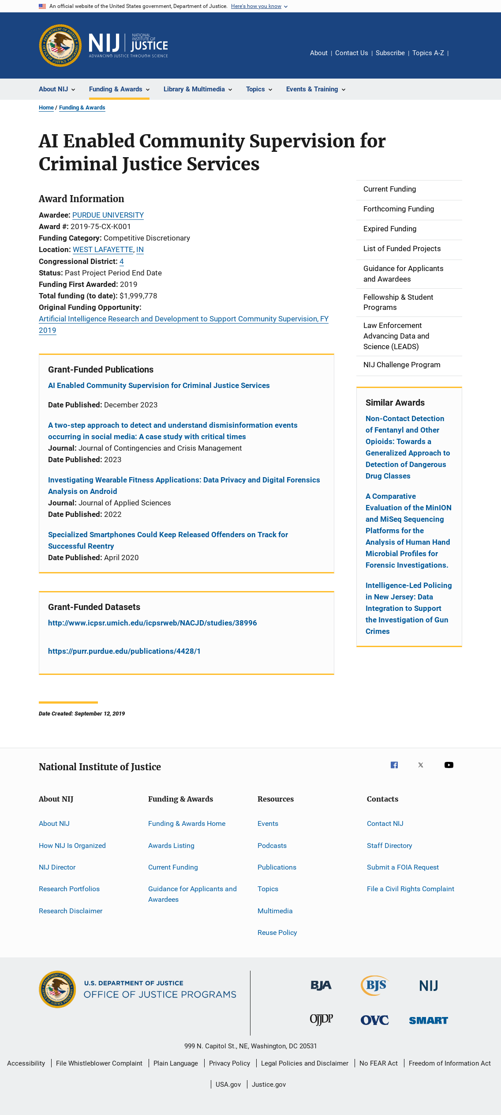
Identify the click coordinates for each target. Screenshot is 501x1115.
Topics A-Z (428, 53)
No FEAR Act (378, 1063)
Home (46, 107)
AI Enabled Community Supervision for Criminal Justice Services (159, 385)
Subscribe (390, 53)
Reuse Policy (277, 932)
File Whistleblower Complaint (99, 1063)
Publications (277, 867)
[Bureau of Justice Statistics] (375, 998)
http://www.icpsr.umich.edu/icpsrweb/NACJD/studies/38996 (152, 622)
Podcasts (272, 845)
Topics (268, 889)
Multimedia (275, 910)
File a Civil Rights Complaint (410, 889)
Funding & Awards (82, 107)
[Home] (128, 45)
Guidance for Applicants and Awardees (192, 894)
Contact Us (351, 53)
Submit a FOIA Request (403, 867)
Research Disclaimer (70, 910)
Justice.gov (269, 1085)
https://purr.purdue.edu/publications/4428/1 (124, 651)
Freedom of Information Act (450, 1063)
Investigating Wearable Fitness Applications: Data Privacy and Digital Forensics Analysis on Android (184, 485)
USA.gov (228, 1085)
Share (462, 59)
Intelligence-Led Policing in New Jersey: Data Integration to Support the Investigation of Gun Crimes (409, 608)
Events (268, 823)
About (319, 53)
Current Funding (173, 867)
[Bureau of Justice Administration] (321, 992)
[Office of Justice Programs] (60, 45)
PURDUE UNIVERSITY (108, 215)
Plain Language (175, 1063)
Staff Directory (389, 845)
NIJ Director (57, 867)
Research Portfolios (69, 889)
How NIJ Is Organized (72, 845)
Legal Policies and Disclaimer (304, 1063)
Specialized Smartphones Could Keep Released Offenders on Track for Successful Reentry (168, 540)
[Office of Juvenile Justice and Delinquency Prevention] (321, 1027)
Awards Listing (171, 845)
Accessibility (26, 1063)
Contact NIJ (385, 823)
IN (140, 249)
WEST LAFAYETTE (103, 249)
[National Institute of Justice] (428, 992)
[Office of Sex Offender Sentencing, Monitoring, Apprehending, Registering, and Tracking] (428, 1025)
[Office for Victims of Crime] (375, 1026)
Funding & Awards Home (186, 823)
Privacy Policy (229, 1063)
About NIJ (54, 823)
